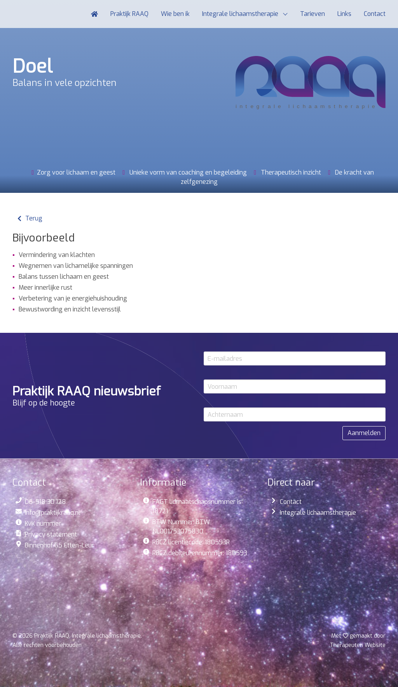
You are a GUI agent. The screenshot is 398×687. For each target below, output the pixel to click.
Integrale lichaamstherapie (318, 513)
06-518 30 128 (45, 502)
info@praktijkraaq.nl (52, 513)
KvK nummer (43, 523)
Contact (291, 502)
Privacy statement (51, 534)
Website (358, 645)
